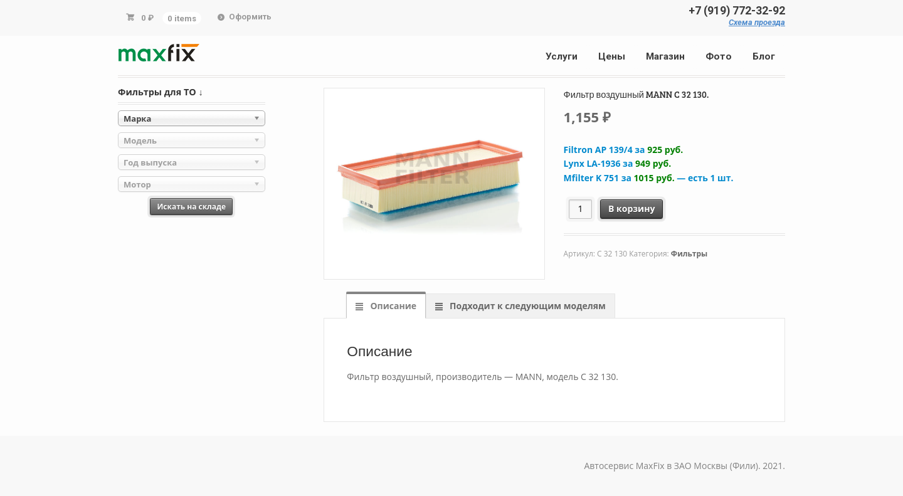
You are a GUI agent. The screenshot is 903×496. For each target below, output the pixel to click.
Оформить (250, 16)
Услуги (562, 56)
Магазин (665, 56)
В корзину (631, 208)
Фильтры (689, 253)
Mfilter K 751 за (649, 178)
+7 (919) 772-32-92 (737, 10)
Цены (611, 56)
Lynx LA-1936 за (618, 163)
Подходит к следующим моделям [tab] (526, 306)
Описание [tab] (392, 306)
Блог (763, 56)
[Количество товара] (580, 209)
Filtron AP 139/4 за (624, 150)
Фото (718, 56)
